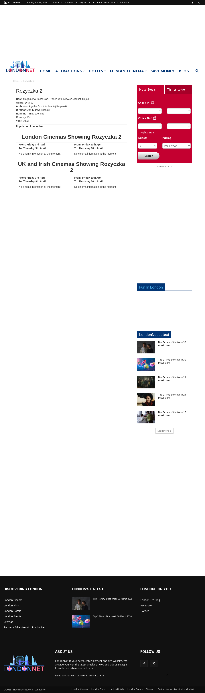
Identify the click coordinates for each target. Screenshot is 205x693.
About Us (57, 2)
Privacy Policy (83, 2)
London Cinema (13, 600)
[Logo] (21, 73)
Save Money (162, 71)
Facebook (146, 605)
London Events (12, 616)
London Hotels (12, 611)
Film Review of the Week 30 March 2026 (112, 599)
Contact (69, 2)
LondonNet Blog (150, 600)
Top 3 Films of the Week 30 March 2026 (112, 616)
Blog (184, 71)
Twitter (144, 611)
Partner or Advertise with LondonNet (111, 2)
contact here (96, 675)
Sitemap (8, 622)
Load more (164, 430)
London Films (12, 605)
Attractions (70, 71)
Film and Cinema (128, 71)
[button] (197, 71)
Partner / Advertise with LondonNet (25, 627)
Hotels (97, 71)
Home (45, 71)
